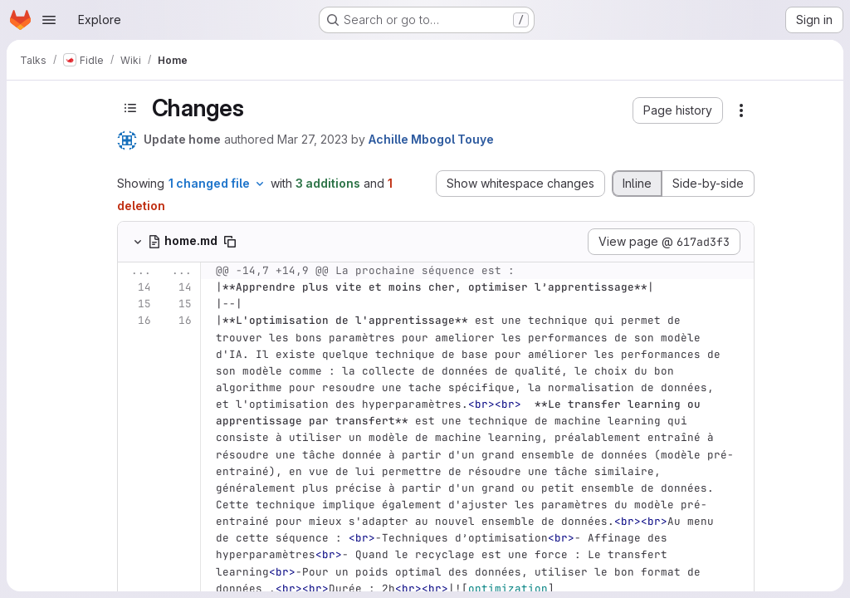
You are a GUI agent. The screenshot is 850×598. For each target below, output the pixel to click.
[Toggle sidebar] (130, 108)
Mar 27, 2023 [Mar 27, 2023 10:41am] (312, 139)
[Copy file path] (230, 242)
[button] (678, 110)
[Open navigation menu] (49, 20)
